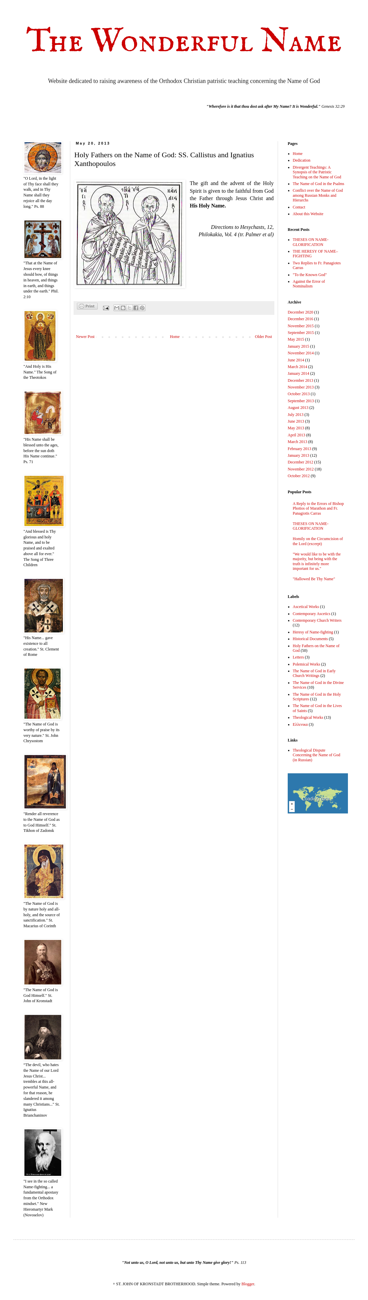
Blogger (248, 1284)
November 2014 (301, 353)
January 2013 (298, 455)
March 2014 (297, 366)
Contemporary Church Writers (317, 620)
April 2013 (296, 435)
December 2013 (300, 380)
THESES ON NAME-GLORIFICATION (311, 242)
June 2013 (296, 421)
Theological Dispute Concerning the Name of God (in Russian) (316, 755)
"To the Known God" (310, 274)
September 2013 (301, 401)
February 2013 (299, 448)
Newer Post (85, 336)
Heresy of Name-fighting (313, 632)
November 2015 (301, 326)
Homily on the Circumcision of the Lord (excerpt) (318, 541)
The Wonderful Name (184, 42)
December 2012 (300, 462)
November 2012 (301, 469)
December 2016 (300, 319)
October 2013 (299, 394)
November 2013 (301, 387)
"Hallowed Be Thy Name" (314, 579)
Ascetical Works (306, 606)
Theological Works (308, 717)
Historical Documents (310, 638)
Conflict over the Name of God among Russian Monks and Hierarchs (318, 195)
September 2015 (301, 332)
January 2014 (298, 373)
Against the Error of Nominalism (309, 283)
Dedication (301, 160)
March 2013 (297, 441)
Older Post (263, 336)
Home (175, 336)
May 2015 (296, 339)
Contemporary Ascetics (311, 613)
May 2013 (296, 428)
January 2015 (298, 346)
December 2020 (300, 312)
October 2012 (299, 475)
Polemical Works (306, 664)
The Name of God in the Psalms (318, 183)
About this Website (308, 213)
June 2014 (296, 360)
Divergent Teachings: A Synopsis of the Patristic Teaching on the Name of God (317, 172)
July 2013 (295, 414)
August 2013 (298, 407)
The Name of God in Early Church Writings (314, 673)
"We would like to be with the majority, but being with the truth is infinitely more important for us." (317, 561)
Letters (298, 657)
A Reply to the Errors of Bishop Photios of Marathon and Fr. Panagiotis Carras (318, 508)
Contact (299, 207)
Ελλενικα (300, 724)
